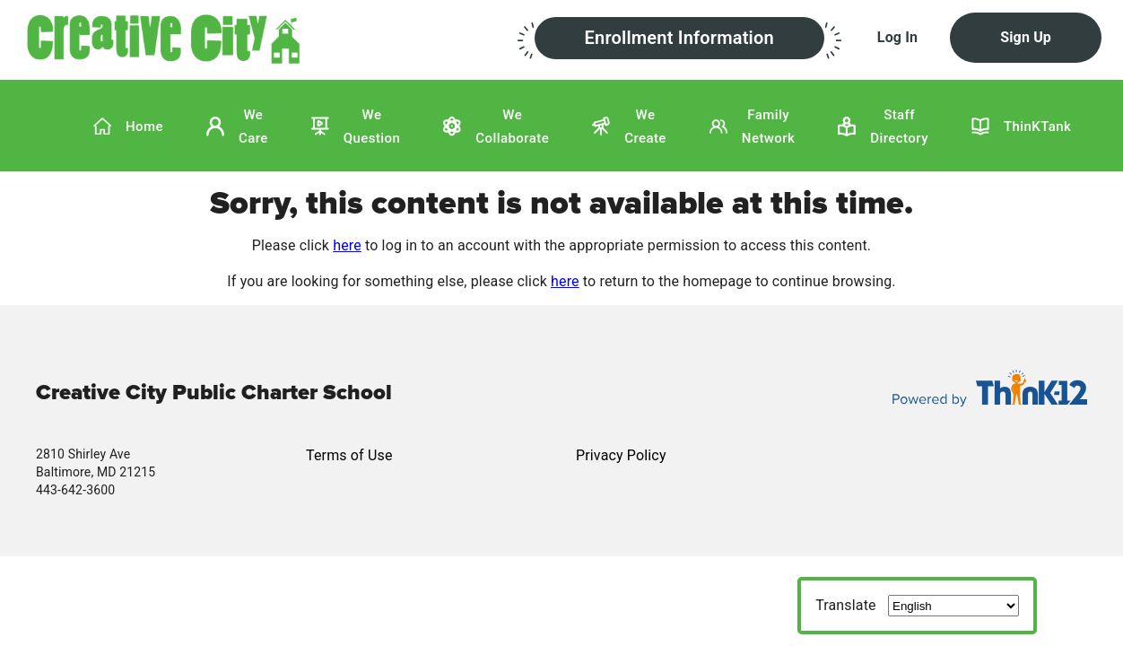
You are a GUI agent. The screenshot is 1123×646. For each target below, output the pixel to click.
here (347, 245)
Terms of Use (349, 455)
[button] (270, 37)
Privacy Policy (621, 455)
